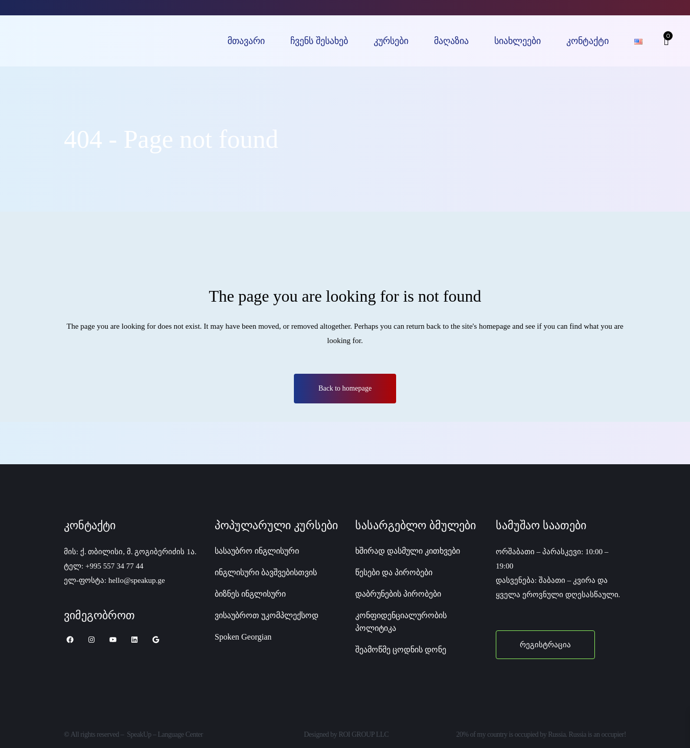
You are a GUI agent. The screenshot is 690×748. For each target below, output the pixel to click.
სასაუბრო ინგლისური (257, 551)
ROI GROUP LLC (363, 734)
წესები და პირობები (393, 572)
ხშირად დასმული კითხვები (407, 551)
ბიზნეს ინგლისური (250, 594)
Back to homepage (345, 388)
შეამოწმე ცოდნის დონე (400, 649)
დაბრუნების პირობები (398, 594)
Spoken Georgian (243, 636)
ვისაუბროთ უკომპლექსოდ (266, 615)
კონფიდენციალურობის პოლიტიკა (401, 621)
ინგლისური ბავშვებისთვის (266, 572)
